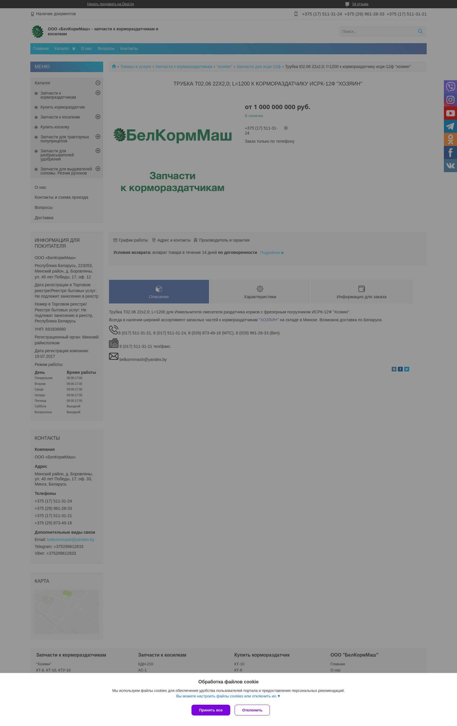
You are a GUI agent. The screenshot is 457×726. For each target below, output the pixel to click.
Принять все (211, 710)
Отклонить (254, 710)
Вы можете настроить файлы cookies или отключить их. (226, 697)
